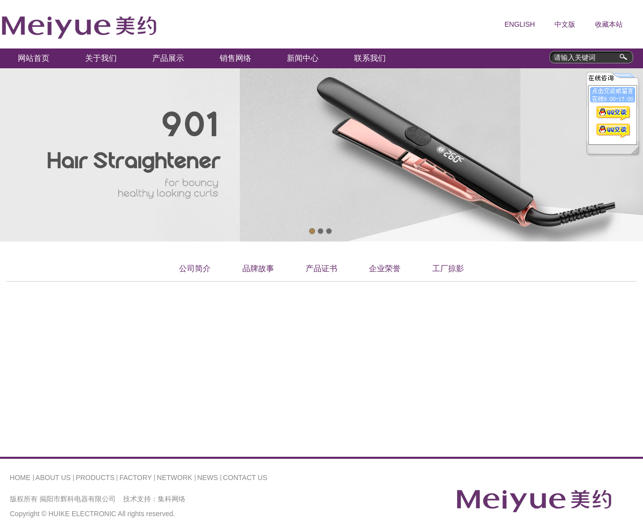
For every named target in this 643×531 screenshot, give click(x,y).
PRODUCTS (95, 478)
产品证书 (321, 268)
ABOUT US (53, 478)
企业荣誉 (385, 268)
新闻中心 (303, 58)
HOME (20, 478)
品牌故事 (258, 268)
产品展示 (168, 58)
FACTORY (135, 478)
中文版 (564, 24)
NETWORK (174, 478)
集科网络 (171, 499)
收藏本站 (609, 24)
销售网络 (235, 58)
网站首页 (33, 58)
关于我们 (101, 58)
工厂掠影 (448, 268)
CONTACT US (245, 478)
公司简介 (195, 268)
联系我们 (370, 58)
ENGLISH (520, 24)
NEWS (207, 478)
